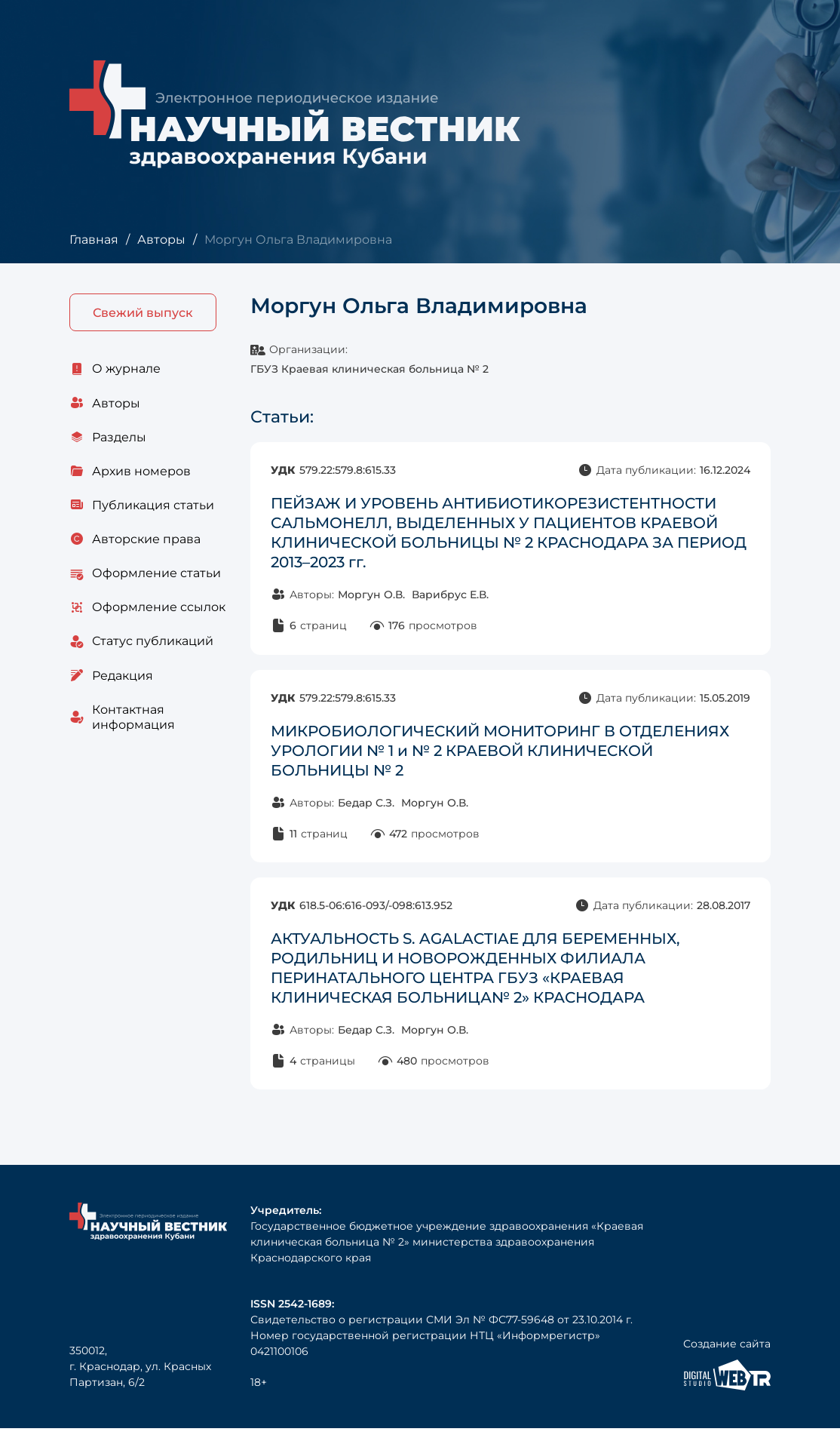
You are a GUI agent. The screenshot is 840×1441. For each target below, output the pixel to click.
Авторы (161, 239)
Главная (93, 239)
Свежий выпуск (143, 313)
